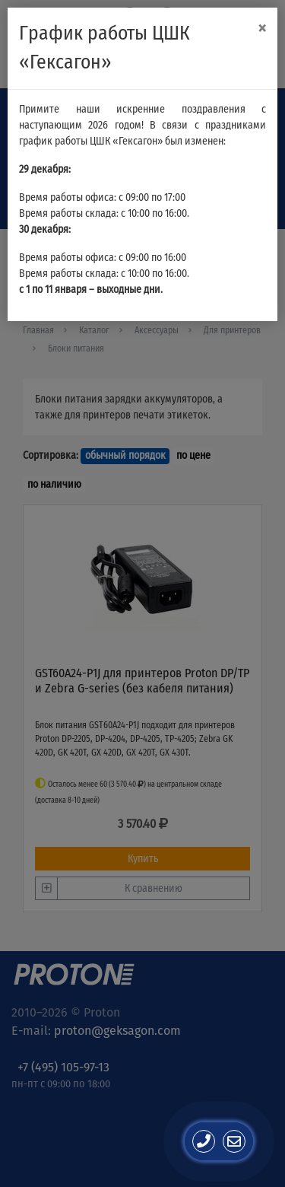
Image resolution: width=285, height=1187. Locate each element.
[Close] (261, 28)
